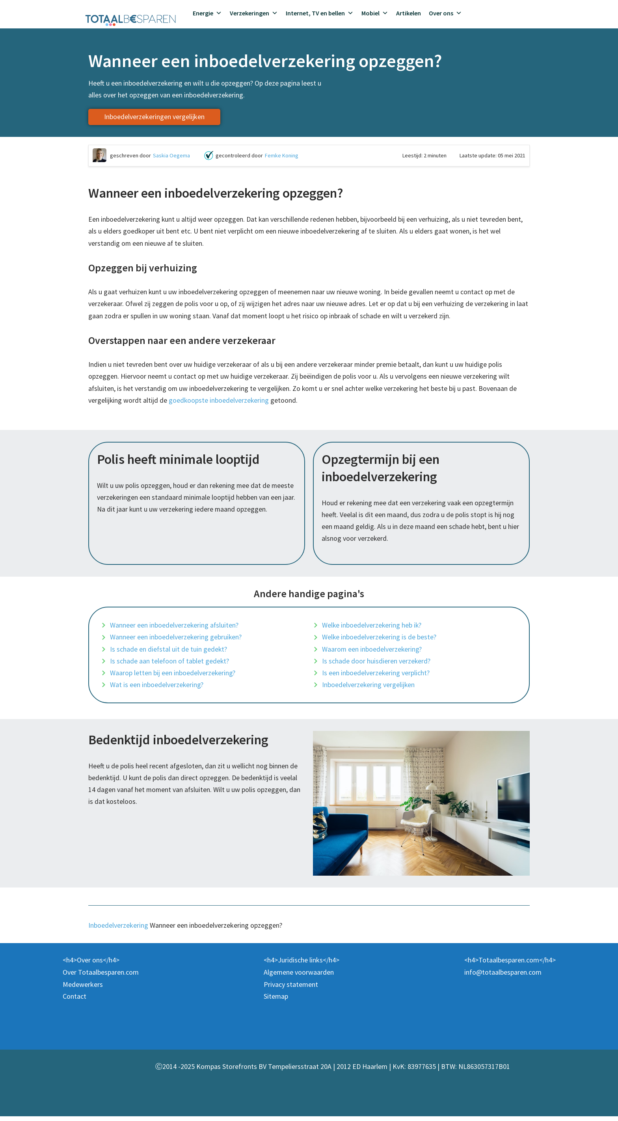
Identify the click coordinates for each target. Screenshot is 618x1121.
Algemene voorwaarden (299, 976)
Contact (74, 1000)
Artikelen (408, 13)
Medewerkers (83, 988)
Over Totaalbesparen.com (101, 976)
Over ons (445, 13)
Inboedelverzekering (118, 929)
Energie (207, 13)
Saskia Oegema (171, 155)
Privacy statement (291, 988)
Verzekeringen (254, 13)
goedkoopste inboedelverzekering (219, 402)
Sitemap (276, 1000)
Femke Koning (281, 155)
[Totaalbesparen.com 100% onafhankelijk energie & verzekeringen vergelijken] (130, 19)
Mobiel (374, 13)
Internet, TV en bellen (320, 13)
